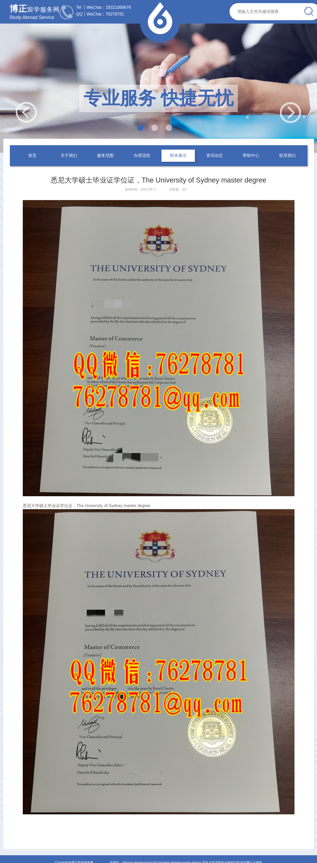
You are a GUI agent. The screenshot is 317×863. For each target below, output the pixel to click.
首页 (32, 155)
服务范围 (105, 155)
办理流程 (142, 155)
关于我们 (69, 155)
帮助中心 (251, 155)
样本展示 (178, 155)
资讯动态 (214, 155)
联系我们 (287, 155)
